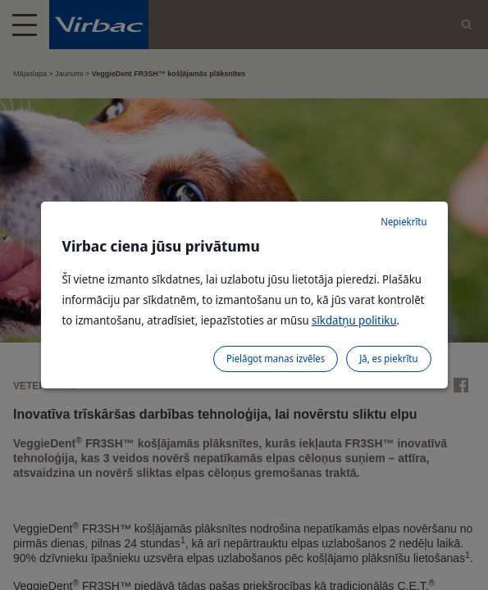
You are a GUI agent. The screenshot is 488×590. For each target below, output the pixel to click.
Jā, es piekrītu (388, 358)
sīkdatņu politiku (354, 320)
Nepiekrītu (403, 222)
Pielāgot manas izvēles (275, 358)
